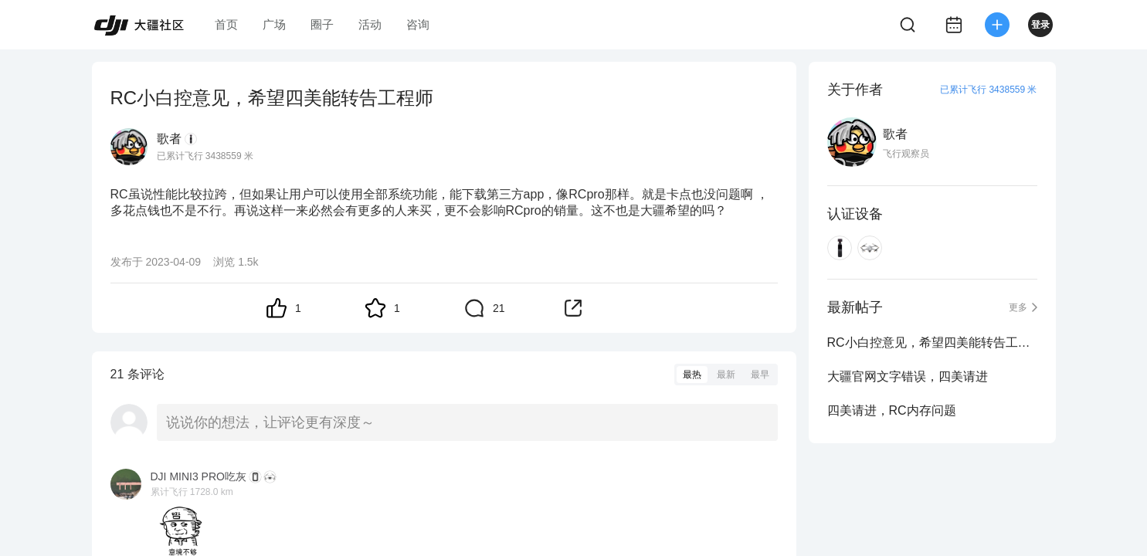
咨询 (417, 24)
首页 (226, 24)
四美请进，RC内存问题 (891, 410)
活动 (370, 24)
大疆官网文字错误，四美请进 (907, 376)
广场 (274, 24)
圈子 (322, 24)
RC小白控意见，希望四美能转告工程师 (932, 342)
